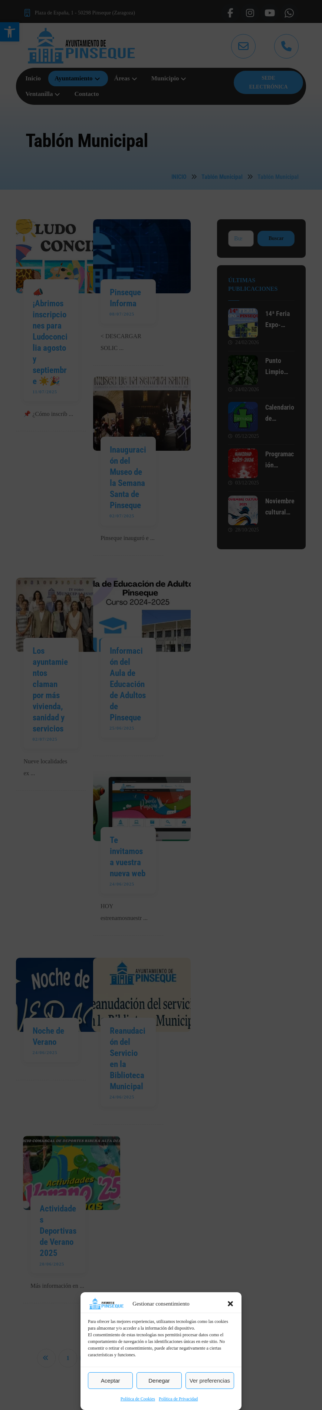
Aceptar (110, 1380)
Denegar (159, 1380)
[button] (230, 1303)
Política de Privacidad (178, 1398)
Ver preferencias (210, 1380)
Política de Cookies (138, 1398)
